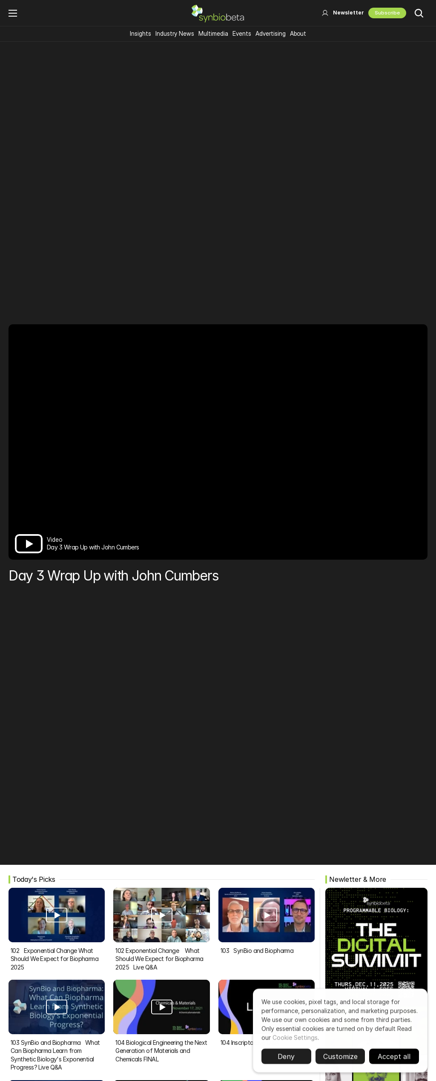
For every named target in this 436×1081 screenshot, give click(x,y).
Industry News (174, 33)
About (298, 33)
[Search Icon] (418, 13)
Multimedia (213, 33)
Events (241, 33)
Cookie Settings (295, 1040)
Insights (140, 33)
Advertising (270, 33)
